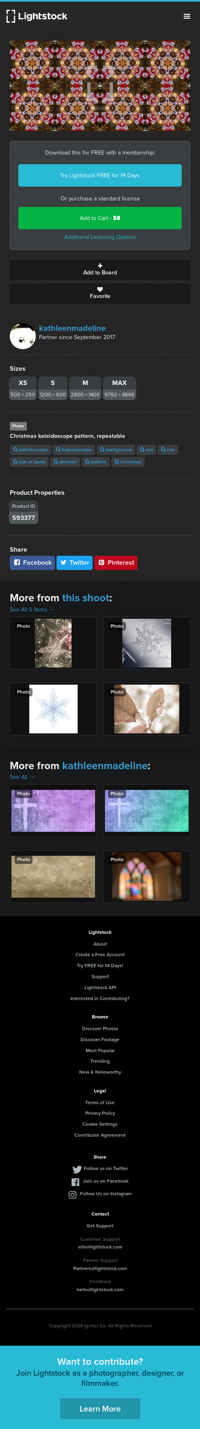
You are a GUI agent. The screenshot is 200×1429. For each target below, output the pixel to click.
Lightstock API (100, 987)
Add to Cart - (100, 218)
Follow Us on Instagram (106, 1193)
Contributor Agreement (100, 1135)
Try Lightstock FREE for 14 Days (100, 175)
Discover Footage (100, 1039)
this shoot (85, 597)
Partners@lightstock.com (100, 1268)
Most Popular (100, 1050)
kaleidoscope (30, 449)
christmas (128, 461)
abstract (65, 461)
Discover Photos (100, 1028)
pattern (96, 461)
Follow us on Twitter (106, 1168)
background (116, 449)
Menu (186, 16)
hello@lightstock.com (100, 1289)
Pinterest (116, 562)
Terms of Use (100, 1102)
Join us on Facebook (105, 1181)
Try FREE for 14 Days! (100, 965)
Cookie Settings (100, 1124)
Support (100, 976)
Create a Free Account (100, 954)
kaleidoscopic (74, 449)
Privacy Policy (100, 1113)
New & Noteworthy (100, 1072)
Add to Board (100, 270)
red (146, 449)
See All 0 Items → (32, 609)
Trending (100, 1061)
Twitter (75, 562)
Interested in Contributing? (100, 998)
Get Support (100, 1225)
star (168, 449)
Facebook (32, 562)
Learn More (100, 1409)
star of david (29, 461)
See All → (22, 777)
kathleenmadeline (72, 328)
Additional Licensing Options (100, 237)
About (100, 944)
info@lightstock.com (100, 1247)
